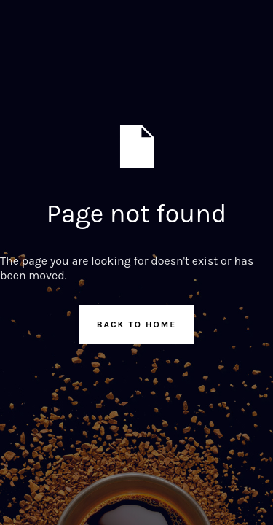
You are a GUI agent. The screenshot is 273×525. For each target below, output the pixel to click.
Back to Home (137, 324)
